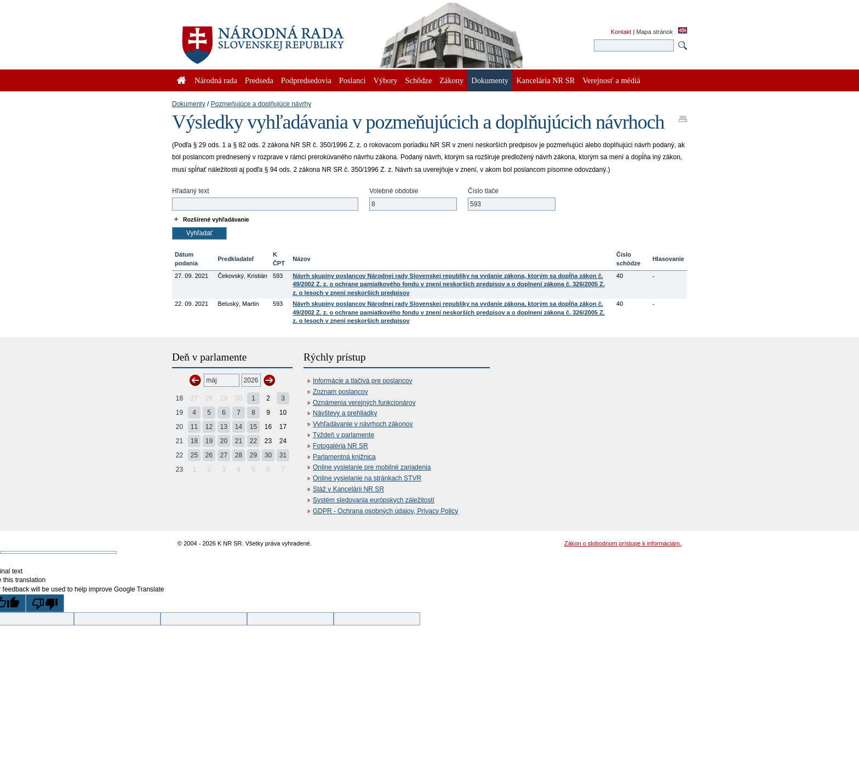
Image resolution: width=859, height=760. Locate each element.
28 (238, 455)
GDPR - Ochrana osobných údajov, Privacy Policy (385, 511)
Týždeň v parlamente (343, 435)
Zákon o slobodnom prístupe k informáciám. (623, 543)
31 (283, 455)
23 (179, 469)
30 (268, 455)
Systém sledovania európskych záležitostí (373, 500)
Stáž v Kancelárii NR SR (348, 489)
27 (223, 455)
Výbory (386, 80)
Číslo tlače (483, 191)
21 (179, 441)
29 (253, 455)
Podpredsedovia (306, 80)
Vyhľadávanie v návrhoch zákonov (363, 424)
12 (209, 427)
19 (179, 412)
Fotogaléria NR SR (340, 446)
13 (223, 427)
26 (209, 455)
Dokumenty (188, 104)
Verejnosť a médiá (611, 80)
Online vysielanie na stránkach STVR (367, 478)
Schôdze (418, 80)
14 (238, 427)
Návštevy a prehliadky (345, 413)
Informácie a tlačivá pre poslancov (362, 381)
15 (253, 427)
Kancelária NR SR (545, 80)
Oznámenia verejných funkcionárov (364, 403)
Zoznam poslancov (340, 392)
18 (179, 398)
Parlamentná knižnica (344, 457)
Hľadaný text (190, 191)
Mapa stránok (654, 31)
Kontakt (621, 31)
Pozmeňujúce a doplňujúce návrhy (261, 104)
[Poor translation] (45, 603)
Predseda (259, 80)
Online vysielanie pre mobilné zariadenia (372, 467)
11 (194, 427)
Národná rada (215, 80)
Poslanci (352, 80)
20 (179, 427)
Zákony (451, 80)
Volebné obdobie (393, 191)
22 (253, 441)
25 (194, 455)
